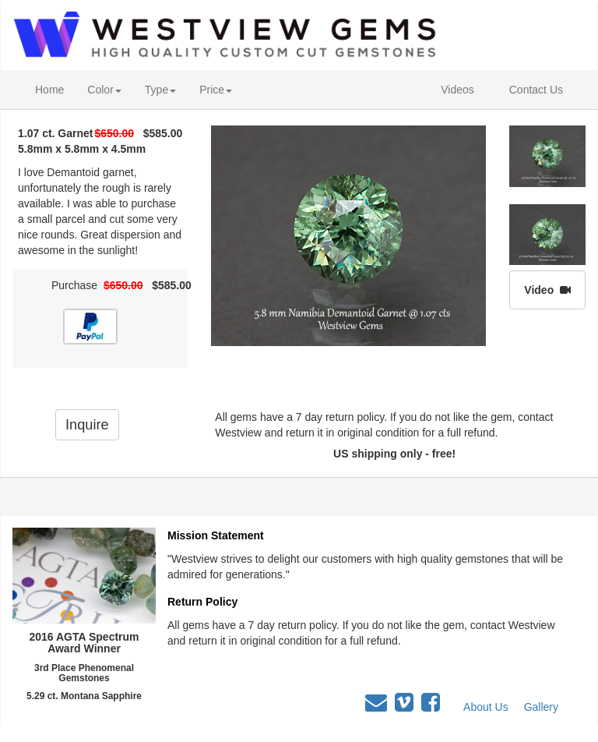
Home (49, 89)
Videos (457, 89)
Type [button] (160, 89)
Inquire (87, 425)
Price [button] (215, 89)
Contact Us (536, 89)
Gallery (541, 707)
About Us (485, 707)
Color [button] (104, 89)
